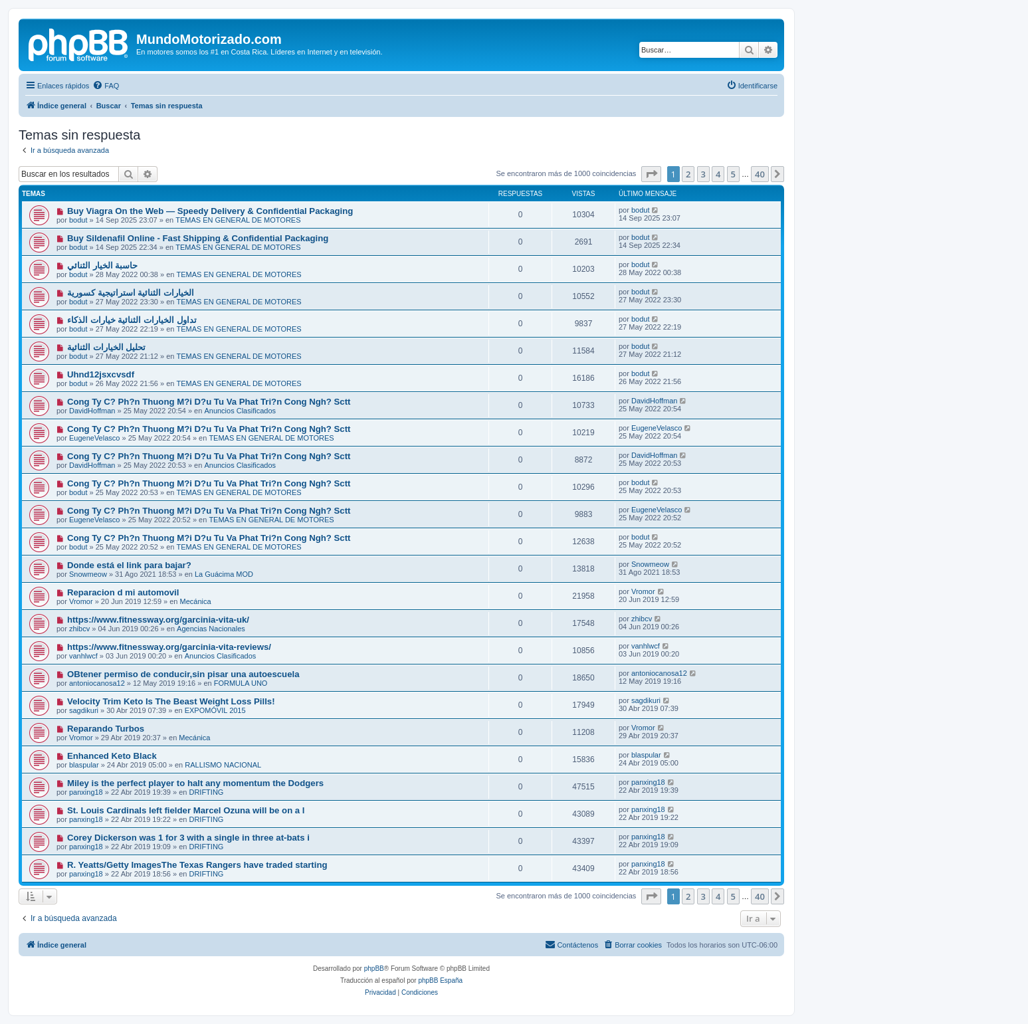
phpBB (374, 968)
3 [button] (703, 174)
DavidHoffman (92, 411)
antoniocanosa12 (97, 683)
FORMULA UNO (241, 683)
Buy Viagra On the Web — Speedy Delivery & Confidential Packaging (210, 211)
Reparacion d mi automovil (123, 592)
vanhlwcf (83, 656)
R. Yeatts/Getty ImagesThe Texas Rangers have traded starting (197, 865)
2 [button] (688, 174)
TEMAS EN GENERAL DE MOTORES (237, 220)
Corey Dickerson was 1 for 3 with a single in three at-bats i (188, 838)
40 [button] (760, 174)
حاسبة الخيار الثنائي (102, 265)
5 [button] (733, 174)
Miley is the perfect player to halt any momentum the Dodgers (195, 783)
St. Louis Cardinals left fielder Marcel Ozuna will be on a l (186, 810)
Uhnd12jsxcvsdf (100, 374)
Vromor (81, 601)
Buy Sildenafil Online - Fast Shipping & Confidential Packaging (197, 238)
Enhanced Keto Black (112, 756)
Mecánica (195, 601)
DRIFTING (206, 792)
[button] (651, 174)
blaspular (84, 765)
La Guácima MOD (224, 574)
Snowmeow (88, 574)
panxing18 (86, 792)
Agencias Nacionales (211, 629)
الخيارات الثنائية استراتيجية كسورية (130, 293)
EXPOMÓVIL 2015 (215, 710)
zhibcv (79, 629)
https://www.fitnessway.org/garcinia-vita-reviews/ (169, 647)
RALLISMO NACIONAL (223, 765)
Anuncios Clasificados (240, 411)
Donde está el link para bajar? (129, 565)
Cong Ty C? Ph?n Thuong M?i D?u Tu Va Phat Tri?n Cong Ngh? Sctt (209, 402)
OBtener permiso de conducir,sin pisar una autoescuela (183, 674)
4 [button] (718, 174)
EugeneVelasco (94, 438)
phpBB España (440, 980)
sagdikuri (83, 710)
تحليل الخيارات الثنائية (106, 347)
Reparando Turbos (105, 729)
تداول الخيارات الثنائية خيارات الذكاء (132, 320)
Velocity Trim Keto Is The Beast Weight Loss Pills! (171, 701)
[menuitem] (105, 86)
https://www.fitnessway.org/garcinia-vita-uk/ (158, 620)
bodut (78, 220)
